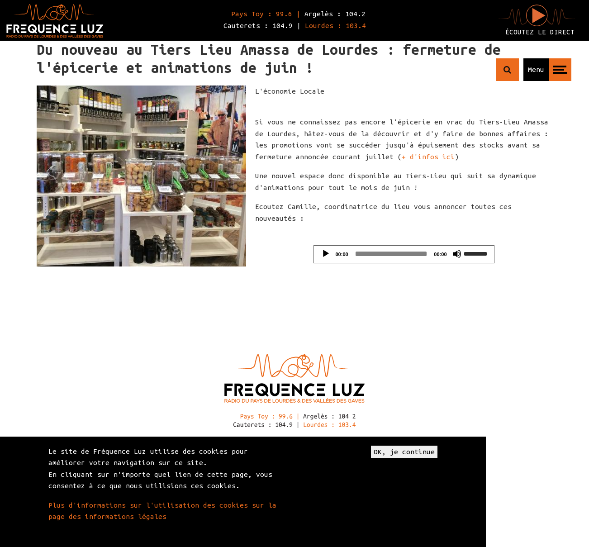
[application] (404, 254)
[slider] (391, 254)
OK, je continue (404, 452)
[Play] (325, 253)
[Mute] (456, 253)
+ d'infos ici (428, 157)
